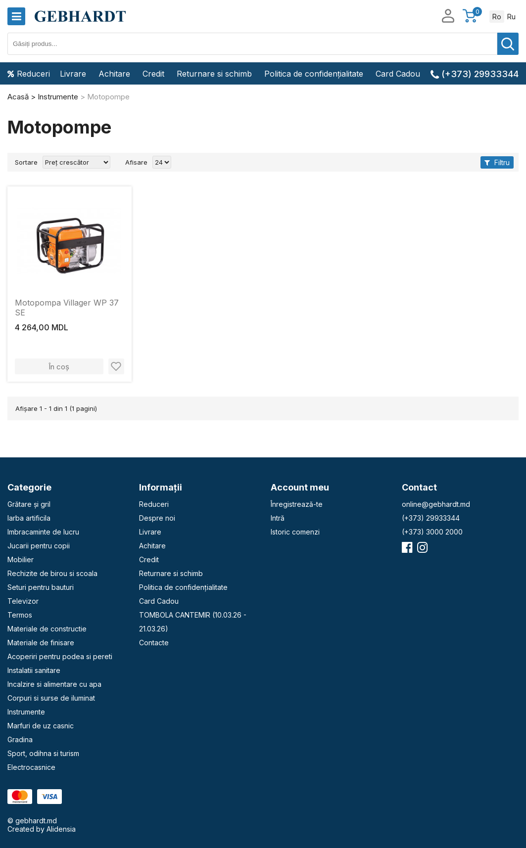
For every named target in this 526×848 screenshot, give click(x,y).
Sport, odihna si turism (43, 753)
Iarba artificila (28, 518)
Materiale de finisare (40, 642)
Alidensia (61, 829)
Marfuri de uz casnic (40, 725)
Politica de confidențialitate (313, 74)
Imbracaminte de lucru (43, 532)
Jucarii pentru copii (38, 545)
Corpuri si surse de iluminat (51, 698)
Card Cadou (398, 74)
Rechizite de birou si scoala (52, 573)
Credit (153, 74)
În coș (58, 366)
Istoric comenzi (295, 532)
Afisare (136, 162)
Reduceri (28, 74)
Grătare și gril (28, 504)
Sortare (26, 162)
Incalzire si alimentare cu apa (54, 684)
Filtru (497, 162)
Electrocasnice (31, 767)
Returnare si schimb (214, 74)
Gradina (20, 739)
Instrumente (26, 712)
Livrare (73, 74)
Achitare (114, 74)
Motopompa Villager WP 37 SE (67, 307)
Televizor (23, 601)
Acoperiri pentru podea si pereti (59, 656)
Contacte (154, 642)
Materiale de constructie (47, 629)
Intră (278, 518)
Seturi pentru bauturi (40, 587)
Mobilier (20, 559)
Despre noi (157, 518)
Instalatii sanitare (33, 670)
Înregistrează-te (297, 504)
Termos (19, 615)
